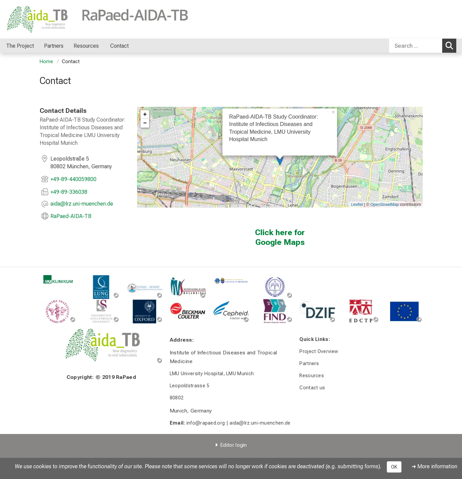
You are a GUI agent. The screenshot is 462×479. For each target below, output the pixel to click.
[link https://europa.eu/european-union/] (404, 311)
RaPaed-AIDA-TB (70, 216)
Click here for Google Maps (280, 237)
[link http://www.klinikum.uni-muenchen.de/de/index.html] (58, 279)
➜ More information (434, 466)
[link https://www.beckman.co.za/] (187, 311)
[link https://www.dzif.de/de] (317, 311)
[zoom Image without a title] (274, 311)
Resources (311, 376)
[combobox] (422, 46)
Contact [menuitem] (119, 46)
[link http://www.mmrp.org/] (144, 287)
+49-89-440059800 (73, 179)
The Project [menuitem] (20, 46)
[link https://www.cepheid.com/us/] (231, 311)
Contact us (312, 388)
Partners (309, 363)
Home (46, 61)
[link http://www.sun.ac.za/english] (101, 311)
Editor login (233, 445)
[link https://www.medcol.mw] (231, 281)
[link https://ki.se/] (58, 311)
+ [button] (145, 115)
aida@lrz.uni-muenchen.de (259, 423)
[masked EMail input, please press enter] (81, 204)
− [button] (145, 123)
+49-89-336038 (68, 192)
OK (394, 467)
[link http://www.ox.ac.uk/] (144, 311)
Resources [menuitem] (87, 46)
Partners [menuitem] (54, 46)
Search (451, 45)
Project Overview (318, 351)
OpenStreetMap (384, 204)
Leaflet (357, 204)
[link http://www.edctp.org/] (361, 311)
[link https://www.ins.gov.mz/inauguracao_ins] (187, 287)
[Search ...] (415, 46)
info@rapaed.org (205, 423)
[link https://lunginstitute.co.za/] (101, 287)
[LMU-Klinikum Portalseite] (46, 19)
